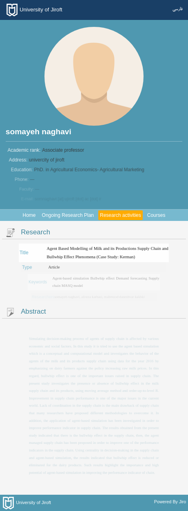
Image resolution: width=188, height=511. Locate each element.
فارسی (177, 9)
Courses (156, 215)
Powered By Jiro (170, 501)
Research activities (120, 215)
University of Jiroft (41, 10)
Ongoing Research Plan (68, 215)
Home (29, 215)
